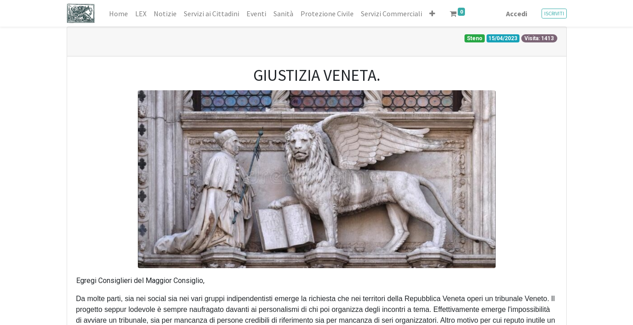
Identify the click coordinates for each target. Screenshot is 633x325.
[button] (432, 14)
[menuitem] (118, 14)
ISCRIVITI (554, 13)
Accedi (516, 13)
